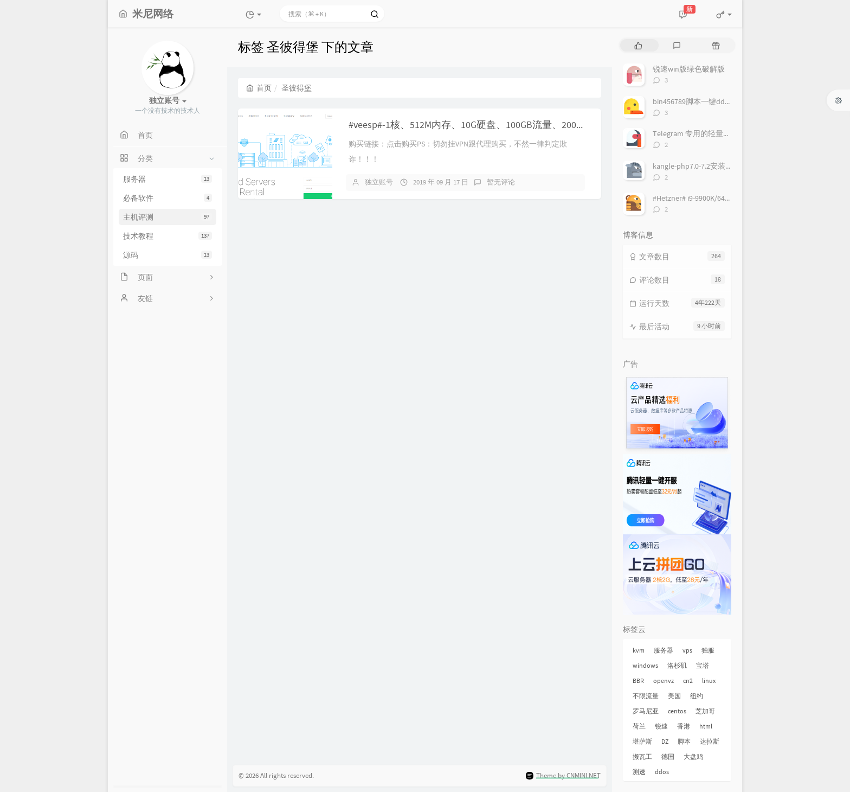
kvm (639, 650)
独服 (707, 650)
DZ (664, 741)
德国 (667, 756)
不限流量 (646, 696)
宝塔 (702, 665)
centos (677, 711)
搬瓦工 (642, 756)
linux (709, 680)
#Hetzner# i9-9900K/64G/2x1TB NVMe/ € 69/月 (726, 198)
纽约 (696, 696)
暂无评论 (501, 182)
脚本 (684, 741)
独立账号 (379, 182)
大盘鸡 (693, 756)
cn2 (688, 680)
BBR (638, 680)
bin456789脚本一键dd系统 (696, 101)
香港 (683, 726)
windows (645, 665)
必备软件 (167, 198)
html (705, 726)
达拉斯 (709, 741)
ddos (662, 772)
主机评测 (167, 217)
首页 (259, 88)
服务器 (167, 179)
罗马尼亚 (646, 711)
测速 (639, 772)
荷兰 (639, 726)
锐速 (661, 726)
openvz (663, 680)
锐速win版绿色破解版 (689, 69)
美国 (674, 696)
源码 (167, 255)
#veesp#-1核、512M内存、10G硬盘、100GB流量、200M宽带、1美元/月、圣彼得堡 (524, 124)
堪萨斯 (642, 741)
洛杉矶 (677, 665)
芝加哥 (705, 711)
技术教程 (167, 236)
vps (687, 650)
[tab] (638, 45)
